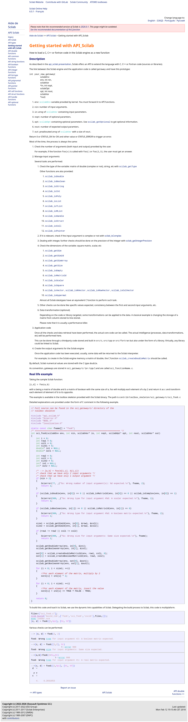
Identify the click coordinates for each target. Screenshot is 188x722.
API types (12, 42)
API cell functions (15, 91)
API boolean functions (13, 65)
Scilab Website (36, 2)
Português (170, 20)
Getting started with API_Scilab (15, 46)
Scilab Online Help (38, 8)
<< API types (36, 692)
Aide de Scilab (13, 25)
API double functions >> (178, 692)
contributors (13, 718)
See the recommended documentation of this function (55, 29)
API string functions (16, 61)
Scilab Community (79, 2)
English (151, 20)
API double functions (12, 52)
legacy (10, 37)
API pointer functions (12, 87)
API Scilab (13, 32)
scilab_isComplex (113, 235)
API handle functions (12, 98)
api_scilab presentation (60, 64)
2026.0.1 (85, 26)
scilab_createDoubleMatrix (134, 358)
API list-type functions (13, 76)
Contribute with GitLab (57, 2)
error (68, 647)
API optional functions (13, 103)
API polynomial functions (14, 81)
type (48, 639)
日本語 (160, 20)
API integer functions (12, 71)
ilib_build (37, 616)
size (48, 649)
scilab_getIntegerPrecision (139, 240)
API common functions (13, 57)
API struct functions (16, 94)
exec (33, 619)
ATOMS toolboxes (98, 2)
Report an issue (68, 687)
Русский (181, 20)
